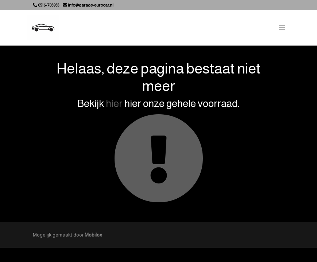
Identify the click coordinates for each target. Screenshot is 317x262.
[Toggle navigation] (282, 27)
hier (114, 103)
